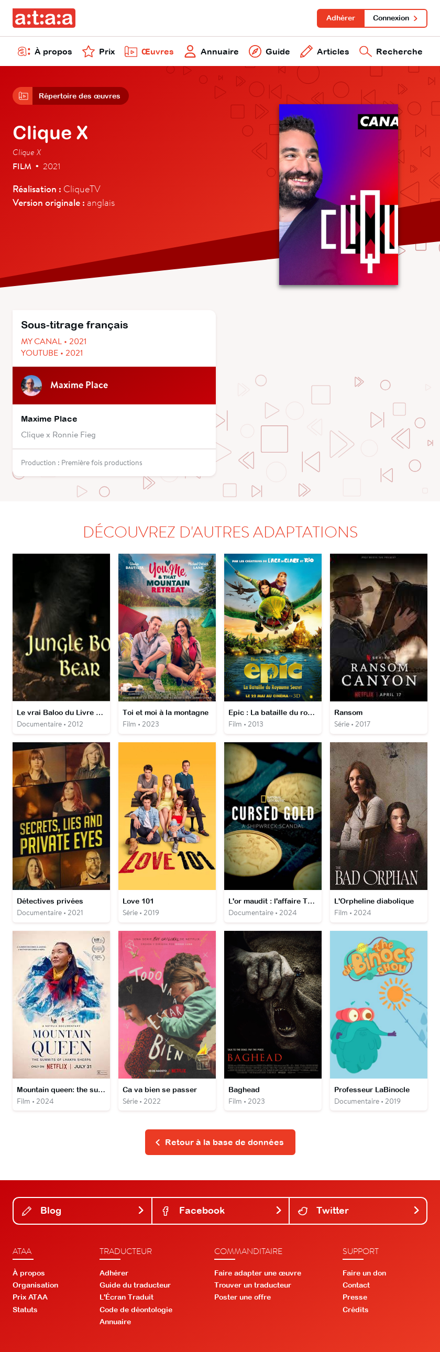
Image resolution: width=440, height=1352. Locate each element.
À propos (45, 51)
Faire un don (364, 1273)
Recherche (391, 51)
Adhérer (340, 18)
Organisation (35, 1285)
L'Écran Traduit (126, 1297)
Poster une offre (242, 1297)
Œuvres (149, 51)
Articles (324, 51)
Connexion (396, 18)
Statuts (25, 1309)
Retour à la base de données (219, 1142)
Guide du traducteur (135, 1285)
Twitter (359, 1210)
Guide (269, 51)
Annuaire (211, 51)
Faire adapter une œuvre (257, 1273)
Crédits (356, 1309)
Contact (356, 1285)
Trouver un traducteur (252, 1285)
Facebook (222, 1210)
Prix (98, 51)
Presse (355, 1297)
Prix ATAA (30, 1297)
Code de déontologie (136, 1309)
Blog (83, 1210)
